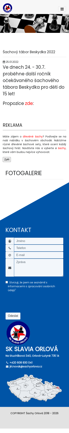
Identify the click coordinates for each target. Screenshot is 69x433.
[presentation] (33, 303)
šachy (62, 148)
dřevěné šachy (33, 136)
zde (29, 103)
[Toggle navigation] (62, 9)
